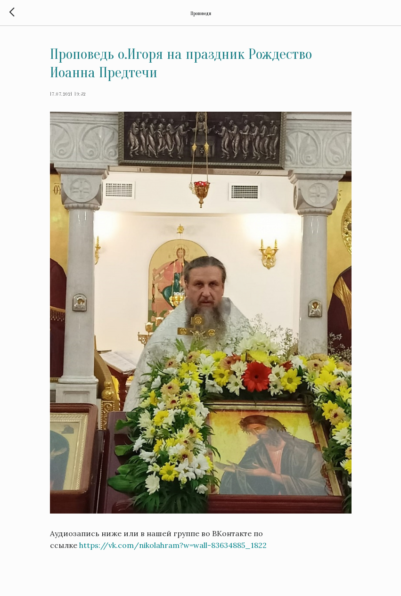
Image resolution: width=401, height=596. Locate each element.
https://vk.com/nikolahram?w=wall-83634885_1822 (173, 545)
